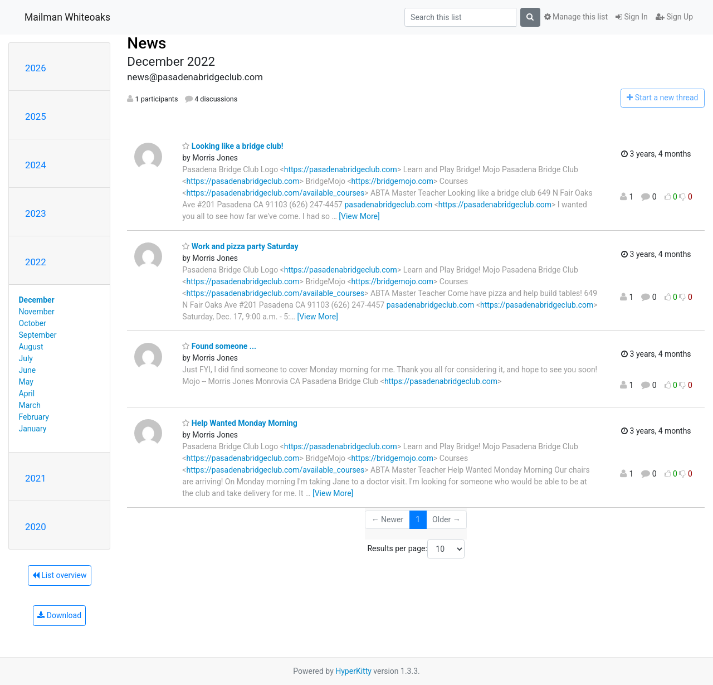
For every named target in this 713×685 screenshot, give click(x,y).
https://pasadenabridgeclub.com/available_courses (275, 192)
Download (59, 615)
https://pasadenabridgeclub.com (340, 169)
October (32, 323)
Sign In (632, 16)
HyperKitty (353, 671)
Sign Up (674, 16)
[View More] (359, 216)
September (38, 335)
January (33, 428)
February (34, 416)
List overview (59, 575)
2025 (35, 116)
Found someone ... (219, 346)
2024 (35, 165)
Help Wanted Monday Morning (239, 423)
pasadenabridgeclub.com (388, 204)
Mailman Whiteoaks (67, 17)
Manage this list (576, 16)
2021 (35, 478)
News (146, 43)
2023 (35, 213)
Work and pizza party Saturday (240, 246)
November (37, 311)
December (37, 299)
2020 (35, 526)
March (30, 405)
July (26, 358)
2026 (35, 68)
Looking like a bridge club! (232, 146)
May (26, 381)
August (31, 346)
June (27, 370)
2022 (35, 262)
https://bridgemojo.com (392, 181)
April (27, 393)
